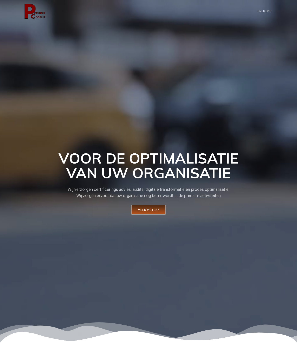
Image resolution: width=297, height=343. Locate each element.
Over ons (264, 11)
